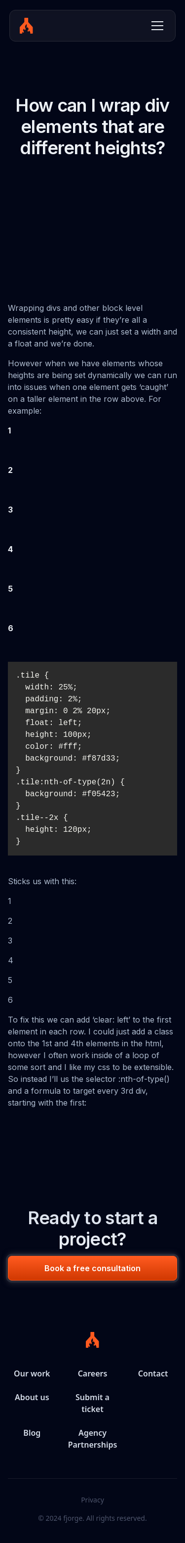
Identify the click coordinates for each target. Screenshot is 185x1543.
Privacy (92, 1499)
